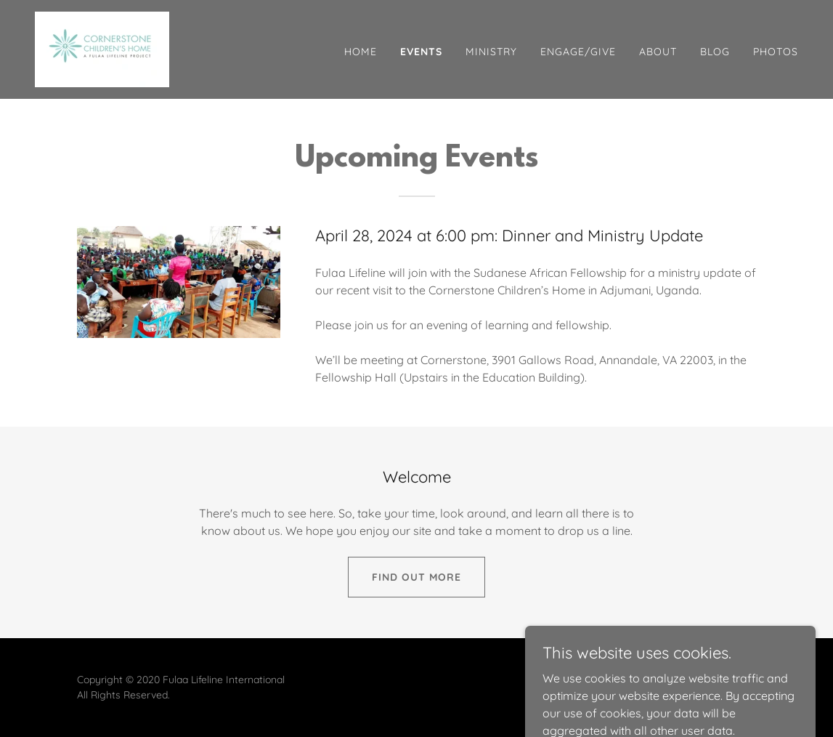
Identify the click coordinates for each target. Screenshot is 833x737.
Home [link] (360, 51)
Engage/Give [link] (578, 51)
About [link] (658, 51)
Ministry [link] (491, 51)
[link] (102, 48)
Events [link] (421, 51)
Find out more (416, 577)
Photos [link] (775, 51)
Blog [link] (715, 51)
